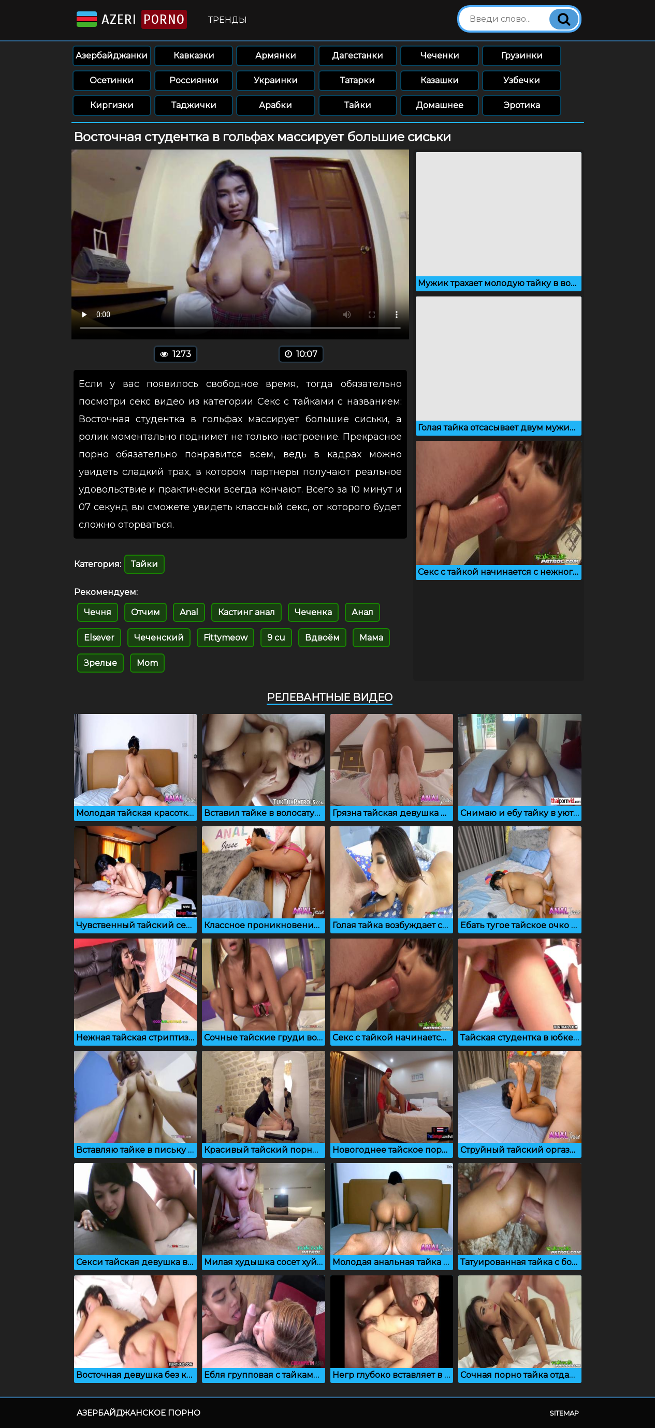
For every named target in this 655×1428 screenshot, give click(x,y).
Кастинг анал (246, 612)
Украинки (276, 80)
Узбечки (521, 80)
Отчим (145, 612)
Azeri (131, 19)
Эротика (522, 105)
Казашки (439, 80)
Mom (147, 663)
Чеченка (313, 612)
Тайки (357, 105)
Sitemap (564, 1413)
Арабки (275, 105)
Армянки (275, 56)
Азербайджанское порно (138, 1413)
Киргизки (112, 105)
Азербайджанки (112, 56)
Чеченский (159, 638)
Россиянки (194, 80)
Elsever (99, 638)
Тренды (227, 20)
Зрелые (100, 663)
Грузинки (522, 56)
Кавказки (193, 56)
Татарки (357, 80)
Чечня (97, 612)
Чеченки (439, 56)
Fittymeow (225, 638)
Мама (371, 638)
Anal (189, 612)
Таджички (193, 105)
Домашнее (439, 105)
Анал (362, 612)
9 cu (276, 638)
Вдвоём (322, 638)
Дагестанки (357, 56)
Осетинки (112, 80)
